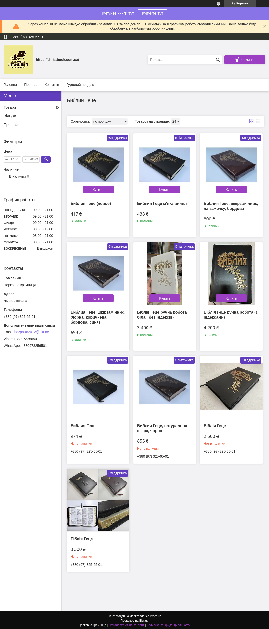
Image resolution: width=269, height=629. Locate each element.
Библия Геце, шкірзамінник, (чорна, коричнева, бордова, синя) (98, 317)
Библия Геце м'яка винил (162, 203)
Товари (10, 107)
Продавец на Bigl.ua (134, 620)
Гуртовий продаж (80, 85)
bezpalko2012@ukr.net (32, 332)
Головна (10, 85)
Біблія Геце (214, 425)
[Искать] (217, 59)
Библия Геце (83, 425)
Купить (98, 189)
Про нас (30, 85)
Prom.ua (155, 615)
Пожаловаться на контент (126, 624)
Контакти (52, 85)
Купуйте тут (152, 13)
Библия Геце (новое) (91, 203)
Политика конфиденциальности (168, 624)
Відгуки (10, 116)
